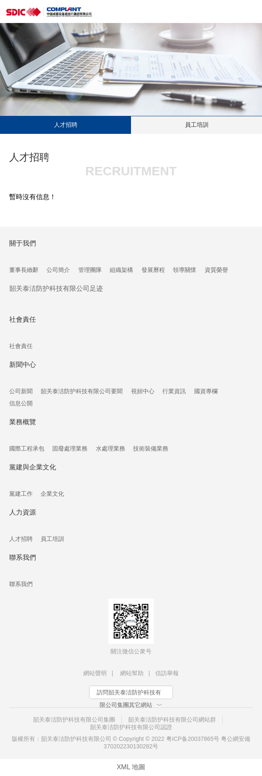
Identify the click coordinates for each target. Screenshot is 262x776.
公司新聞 (21, 391)
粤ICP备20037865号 (193, 738)
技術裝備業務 (150, 448)
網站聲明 (95, 673)
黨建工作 (21, 493)
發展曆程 (153, 269)
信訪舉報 (167, 673)
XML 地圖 (131, 767)
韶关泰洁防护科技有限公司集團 (74, 719)
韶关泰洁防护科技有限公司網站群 (172, 719)
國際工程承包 (26, 448)
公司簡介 (58, 269)
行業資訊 (174, 391)
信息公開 (21, 403)
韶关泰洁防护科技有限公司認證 (131, 727)
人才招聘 (65, 124)
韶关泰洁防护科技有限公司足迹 (56, 288)
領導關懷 (184, 269)
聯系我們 (21, 584)
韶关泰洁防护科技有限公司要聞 (82, 391)
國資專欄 (206, 391)
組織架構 (121, 269)
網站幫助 (132, 673)
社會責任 (21, 346)
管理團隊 (90, 269)
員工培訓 (196, 124)
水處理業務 (110, 448)
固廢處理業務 (69, 448)
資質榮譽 (216, 269)
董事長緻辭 (24, 269)
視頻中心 (142, 391)
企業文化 (52, 493)
